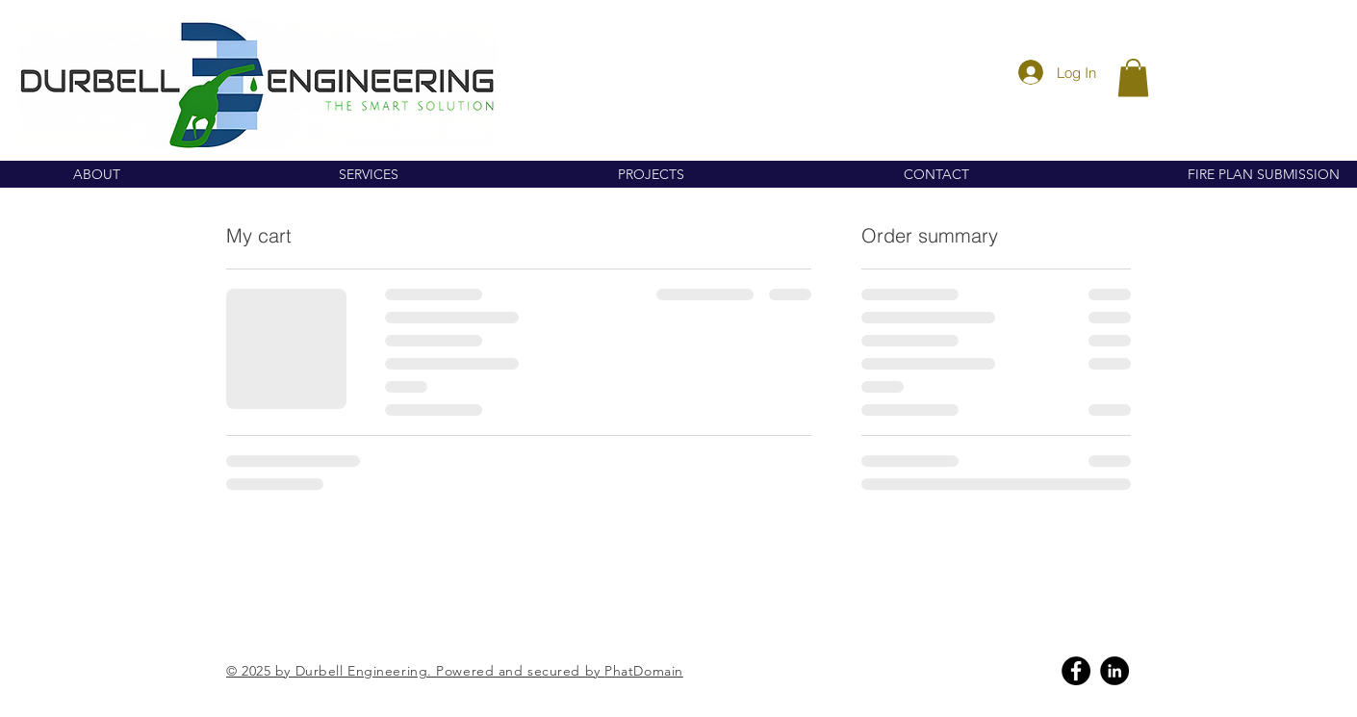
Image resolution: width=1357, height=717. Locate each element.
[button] (1133, 77)
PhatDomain (643, 670)
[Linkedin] (1114, 670)
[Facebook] (1076, 670)
